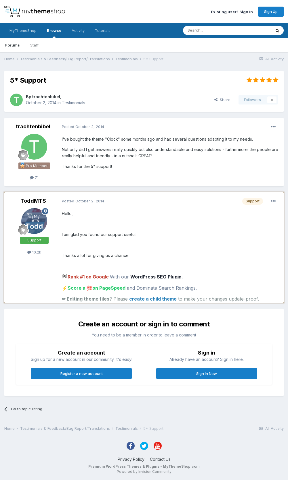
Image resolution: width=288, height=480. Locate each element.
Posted (83, 126)
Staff (34, 45)
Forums (12, 45)
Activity (78, 30)
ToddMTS (33, 201)
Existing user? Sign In (232, 11)
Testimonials (73, 102)
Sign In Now (206, 373)
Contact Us (160, 459)
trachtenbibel (46, 96)
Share (222, 99)
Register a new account (81, 373)
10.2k (34, 252)
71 (34, 177)
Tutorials (102, 30)
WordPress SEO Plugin (156, 277)
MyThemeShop (23, 30)
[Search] (212, 30)
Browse (54, 33)
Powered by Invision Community (144, 471)
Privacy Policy (131, 459)
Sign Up (271, 11)
